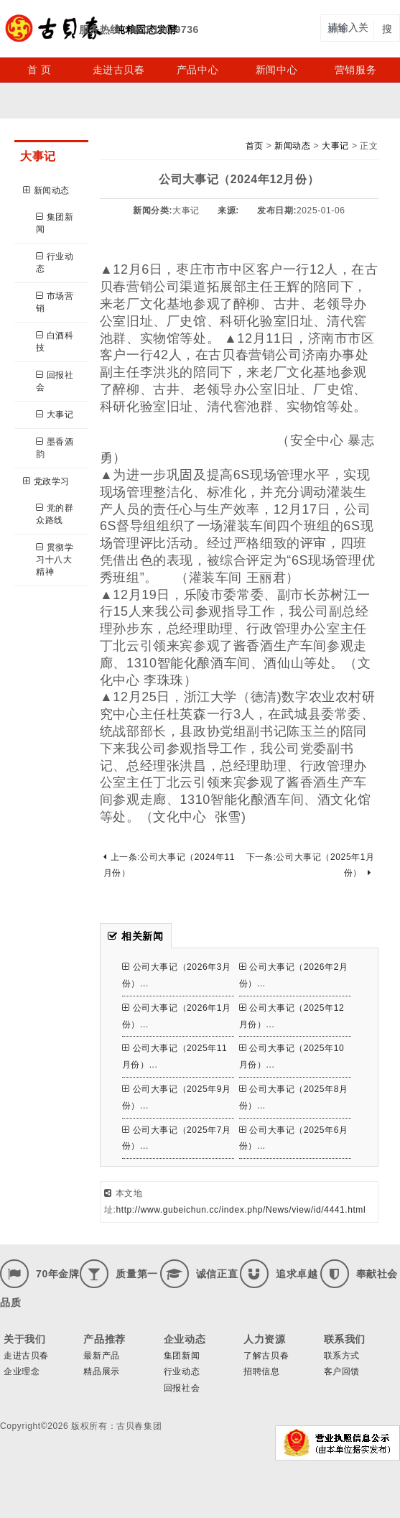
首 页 (39, 69)
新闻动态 (46, 190)
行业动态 (54, 262)
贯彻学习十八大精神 (54, 559)
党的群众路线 (54, 514)
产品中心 (197, 69)
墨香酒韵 (54, 448)
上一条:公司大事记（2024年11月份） (169, 865)
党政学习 (46, 481)
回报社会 (54, 381)
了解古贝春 (266, 1356)
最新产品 (101, 1356)
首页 (255, 146)
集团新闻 (54, 223)
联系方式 (342, 1356)
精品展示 (101, 1371)
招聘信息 (261, 1371)
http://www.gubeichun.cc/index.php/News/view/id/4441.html (241, 1210)
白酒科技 (54, 341)
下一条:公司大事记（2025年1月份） (310, 865)
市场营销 (54, 302)
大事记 (54, 414)
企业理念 (21, 1371)
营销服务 (355, 69)
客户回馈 (342, 1371)
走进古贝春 (119, 69)
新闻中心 (276, 69)
